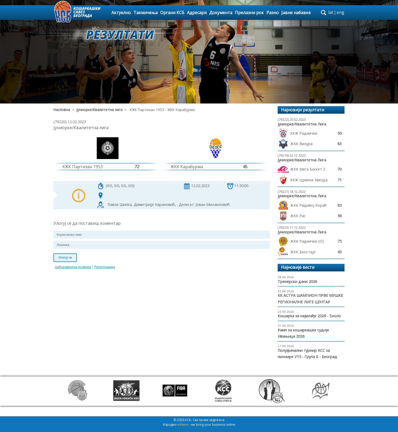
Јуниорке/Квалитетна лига (99, 109)
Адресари (197, 12)
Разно (272, 12)
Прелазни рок (249, 12)
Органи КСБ (172, 12)
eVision (183, 424)
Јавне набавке (296, 12)
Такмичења (145, 12)
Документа (220, 12)
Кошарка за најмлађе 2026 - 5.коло (309, 315)
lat (330, 12)
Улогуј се (65, 257)
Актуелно (121, 12)
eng (340, 12)
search (323, 13)
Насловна (61, 109)
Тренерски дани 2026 (297, 281)
